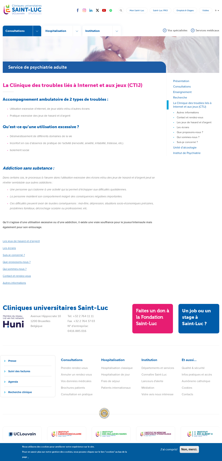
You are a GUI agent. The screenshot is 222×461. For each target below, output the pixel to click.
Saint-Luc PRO (160, 10)
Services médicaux (207, 30)
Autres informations (188, 112)
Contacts (187, 394)
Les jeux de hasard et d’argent (194, 122)
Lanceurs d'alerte (152, 381)
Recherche (180, 97)
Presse (12, 361)
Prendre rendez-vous (74, 368)
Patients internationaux (116, 388)
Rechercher (122, 10)
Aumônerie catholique (196, 381)
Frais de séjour (110, 381)
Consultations (182, 86)
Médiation (147, 388)
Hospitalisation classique (117, 368)
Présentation (181, 81)
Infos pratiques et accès (197, 374)
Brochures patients (73, 388)
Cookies (187, 388)
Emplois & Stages (185, 10)
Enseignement (182, 92)
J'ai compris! (169, 451)
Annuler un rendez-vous (76, 374)
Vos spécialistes (177, 30)
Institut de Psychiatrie (187, 153)
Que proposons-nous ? (190, 132)
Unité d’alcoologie (185, 147)
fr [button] (217, 10)
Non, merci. (189, 451)
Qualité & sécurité (193, 368)
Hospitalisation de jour (115, 374)
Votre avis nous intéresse (157, 394)
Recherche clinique (20, 392)
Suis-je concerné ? (187, 142)
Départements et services (157, 368)
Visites (205, 10)
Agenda (13, 382)
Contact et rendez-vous (190, 117)
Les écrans (183, 127)
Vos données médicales (76, 381)
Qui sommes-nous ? (188, 137)
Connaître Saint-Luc (154, 374)
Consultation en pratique (77, 394)
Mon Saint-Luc (137, 10)
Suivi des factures (19, 371)
